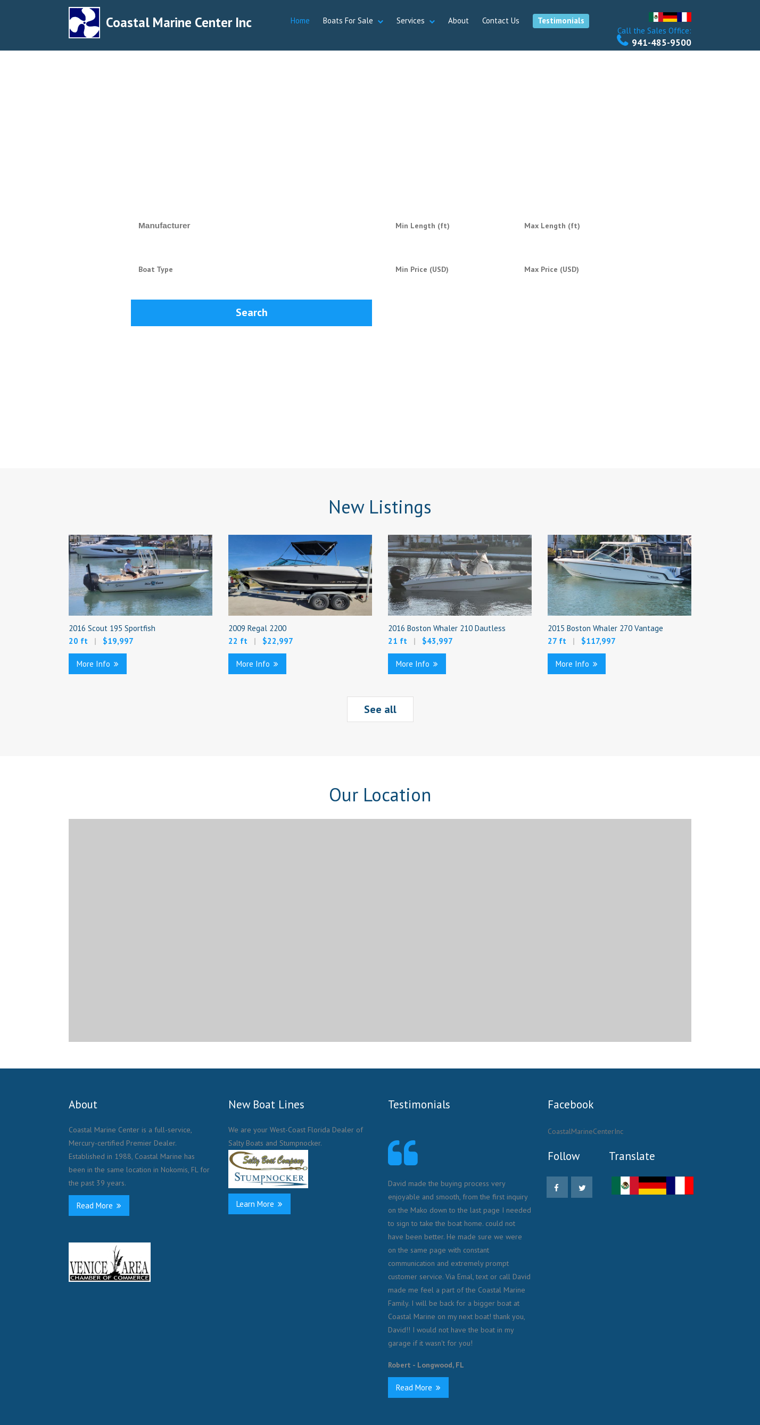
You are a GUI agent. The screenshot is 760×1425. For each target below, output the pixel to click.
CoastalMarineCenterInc (585, 1131)
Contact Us (500, 20)
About (458, 20)
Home (300, 20)
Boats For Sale (348, 20)
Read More (99, 1205)
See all (380, 709)
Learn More (259, 1204)
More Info (98, 664)
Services (410, 20)
